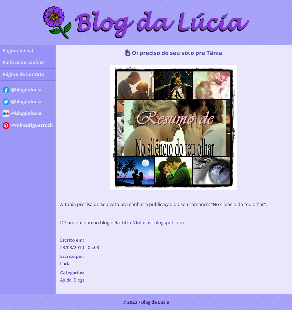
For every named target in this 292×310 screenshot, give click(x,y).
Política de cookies (23, 62)
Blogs (79, 280)
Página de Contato (23, 74)
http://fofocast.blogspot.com (153, 222)
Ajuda (65, 280)
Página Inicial (18, 51)
